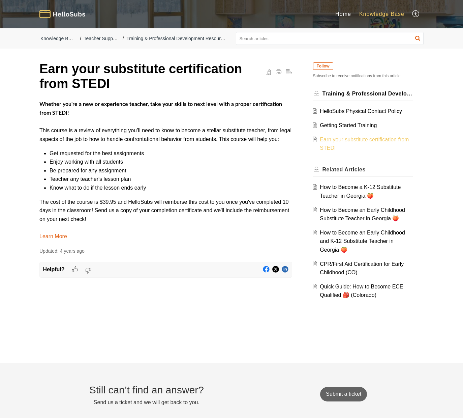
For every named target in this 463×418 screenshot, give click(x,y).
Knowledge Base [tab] (381, 14)
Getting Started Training (349, 125)
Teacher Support (101, 38)
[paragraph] (165, 170)
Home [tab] (343, 14)
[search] (330, 38)
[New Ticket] (343, 394)
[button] (416, 14)
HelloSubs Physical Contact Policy (362, 111)
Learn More (53, 236)
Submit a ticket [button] (343, 394)
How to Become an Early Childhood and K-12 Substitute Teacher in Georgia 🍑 (363, 241)
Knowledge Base (58, 38)
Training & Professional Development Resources (177, 38)
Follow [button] (323, 66)
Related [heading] (344, 169)
